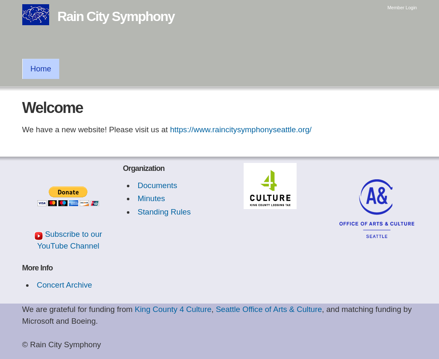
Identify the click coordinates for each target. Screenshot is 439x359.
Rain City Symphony (116, 16)
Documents (157, 185)
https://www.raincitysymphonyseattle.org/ (241, 129)
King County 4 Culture (173, 309)
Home (40, 68)
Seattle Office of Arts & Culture (269, 309)
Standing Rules (164, 211)
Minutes (151, 198)
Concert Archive (64, 284)
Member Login (402, 7)
